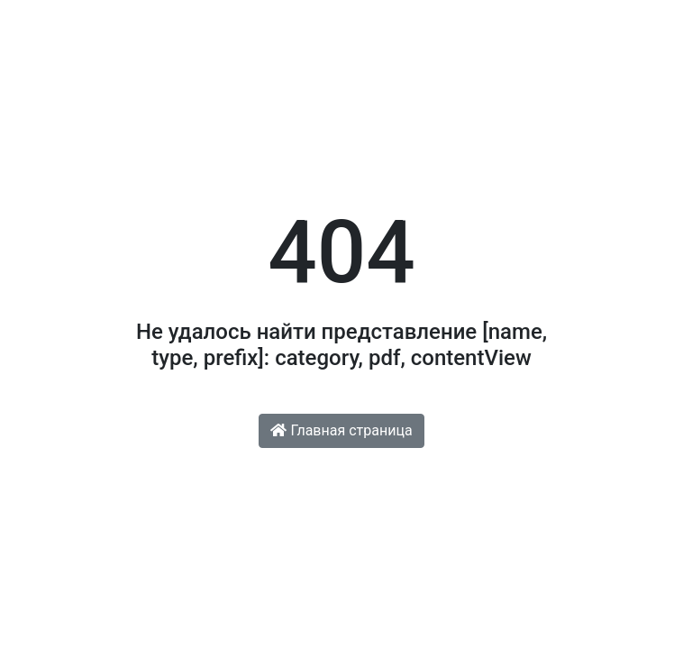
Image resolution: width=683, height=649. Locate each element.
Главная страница (341, 430)
